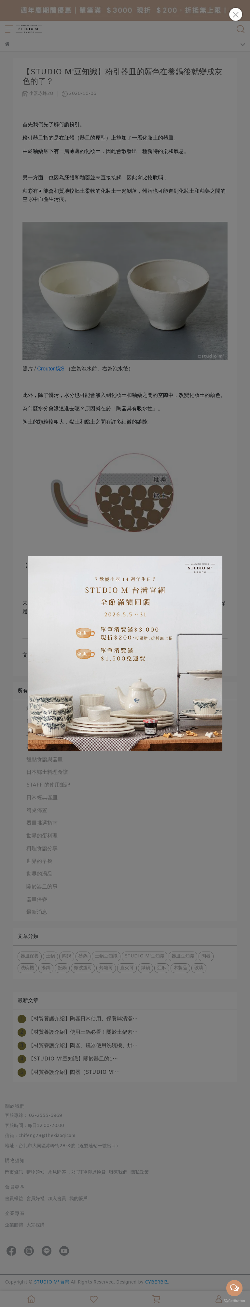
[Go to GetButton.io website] (234, 1300)
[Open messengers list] (234, 1288)
